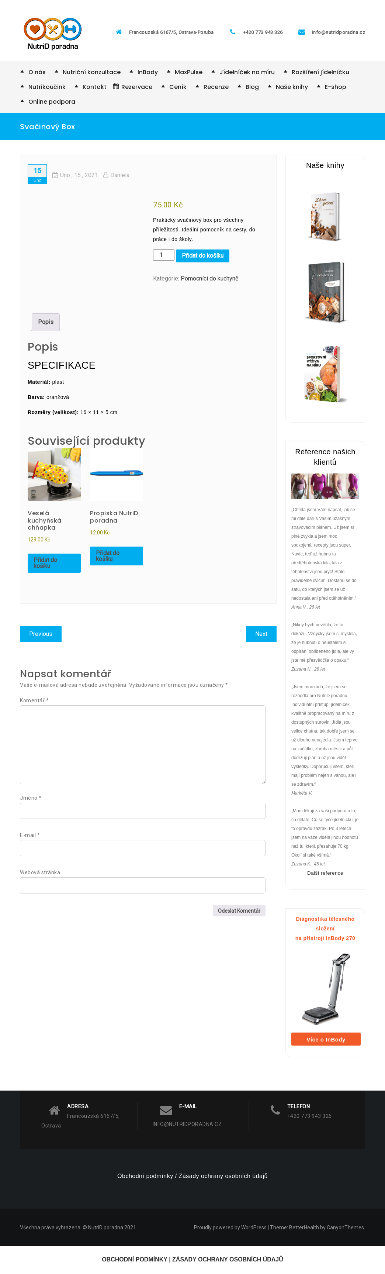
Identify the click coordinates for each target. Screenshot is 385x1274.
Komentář (34, 704)
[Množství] (163, 258)
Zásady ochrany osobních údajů (223, 1180)
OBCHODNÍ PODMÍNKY (134, 1263)
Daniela (116, 178)
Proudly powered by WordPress (230, 1231)
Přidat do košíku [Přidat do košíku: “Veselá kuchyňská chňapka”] (45, 566)
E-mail (30, 839)
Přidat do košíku (202, 259)
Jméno (31, 802)
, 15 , (75, 178)
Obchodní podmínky (145, 1180)
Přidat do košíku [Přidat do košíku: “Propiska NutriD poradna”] (107, 559)
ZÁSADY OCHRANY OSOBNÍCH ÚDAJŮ (227, 1263)
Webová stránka (40, 876)
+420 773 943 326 (263, 34)
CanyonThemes (345, 1231)
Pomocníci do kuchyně (209, 282)
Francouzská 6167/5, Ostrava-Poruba (171, 34)
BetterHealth (304, 1231)
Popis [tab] (45, 325)
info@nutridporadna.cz (338, 34)
